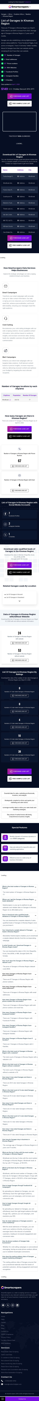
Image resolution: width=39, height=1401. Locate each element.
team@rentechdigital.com (11, 1384)
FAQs (3, 1319)
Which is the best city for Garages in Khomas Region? (17, 1168)
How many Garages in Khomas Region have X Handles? (17, 1039)
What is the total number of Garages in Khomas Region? (18, 887)
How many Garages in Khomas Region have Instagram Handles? (16, 1026)
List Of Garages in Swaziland (15, 597)
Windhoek (6, 400)
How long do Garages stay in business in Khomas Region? (16, 1140)
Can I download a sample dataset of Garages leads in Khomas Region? (17, 930)
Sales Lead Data (6, 1354)
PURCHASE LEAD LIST (19, 96)
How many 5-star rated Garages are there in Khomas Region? (17, 1078)
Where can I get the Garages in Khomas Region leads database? (18, 900)
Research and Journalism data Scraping (14, 1369)
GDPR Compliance (7, 1334)
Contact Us (28, 2)
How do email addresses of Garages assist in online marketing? (17, 1221)
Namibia (28, 14)
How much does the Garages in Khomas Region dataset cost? (18, 961)
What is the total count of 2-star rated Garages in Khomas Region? (18, 1116)
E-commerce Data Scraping (10, 1357)
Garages (3, 14)
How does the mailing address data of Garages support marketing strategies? (18, 1257)
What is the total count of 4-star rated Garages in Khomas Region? (18, 1091)
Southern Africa (19, 14)
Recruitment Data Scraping (10, 1360)
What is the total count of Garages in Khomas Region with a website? (17, 1052)
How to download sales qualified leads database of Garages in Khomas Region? (16, 915)
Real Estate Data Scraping (10, 1351)
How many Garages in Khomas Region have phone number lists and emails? (16, 1000)
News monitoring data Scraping (11, 1363)
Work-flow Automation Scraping (11, 1372)
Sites (2, 1328)
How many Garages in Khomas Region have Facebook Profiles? (16, 1013)
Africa (10, 14)
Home (3, 1316)
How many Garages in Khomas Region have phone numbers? (16, 974)
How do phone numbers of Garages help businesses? (15, 1242)
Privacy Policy (6, 1337)
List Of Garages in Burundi (14, 594)
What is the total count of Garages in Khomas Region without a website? (17, 1065)
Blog (2, 1325)
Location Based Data (8, 1340)
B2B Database (6, 1343)
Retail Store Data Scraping (10, 1366)
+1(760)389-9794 (8, 1380)
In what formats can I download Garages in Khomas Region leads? (16, 946)
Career (3, 1322)
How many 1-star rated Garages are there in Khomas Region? (17, 1129)
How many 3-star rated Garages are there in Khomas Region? (17, 1104)
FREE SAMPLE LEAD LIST (19, 103)
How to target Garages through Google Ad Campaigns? (16, 1204)
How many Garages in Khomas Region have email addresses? (16, 987)
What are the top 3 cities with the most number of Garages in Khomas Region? (18, 1153)
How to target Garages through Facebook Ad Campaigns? (17, 1186)
